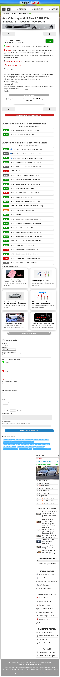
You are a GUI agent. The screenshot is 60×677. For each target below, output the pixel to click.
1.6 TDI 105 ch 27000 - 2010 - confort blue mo (25, 154)
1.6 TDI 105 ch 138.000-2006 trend (20, 210)
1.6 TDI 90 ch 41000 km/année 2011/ (21, 134)
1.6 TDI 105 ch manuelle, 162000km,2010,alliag (24, 258)
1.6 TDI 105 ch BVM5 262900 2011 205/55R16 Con (24, 206)
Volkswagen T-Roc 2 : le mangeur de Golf (50, 547)
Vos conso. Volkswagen (47, 656)
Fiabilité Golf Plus (44, 491)
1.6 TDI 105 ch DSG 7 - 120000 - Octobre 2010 (23, 175)
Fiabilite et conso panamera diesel (25, 446)
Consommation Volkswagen (47, 581)
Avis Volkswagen (43, 585)
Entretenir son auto (45, 632)
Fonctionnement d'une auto (48, 636)
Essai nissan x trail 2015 (25, 449)
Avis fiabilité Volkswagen (47, 652)
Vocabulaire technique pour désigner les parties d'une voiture (14, 303)
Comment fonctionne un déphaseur (22, 439)
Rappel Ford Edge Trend (9, 446)
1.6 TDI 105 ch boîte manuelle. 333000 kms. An (23, 201)
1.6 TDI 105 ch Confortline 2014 (19, 197)
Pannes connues (44, 619)
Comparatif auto (44, 605)
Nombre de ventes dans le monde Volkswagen (48, 541)
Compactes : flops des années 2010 (43, 324)
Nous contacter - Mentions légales (30, 664)
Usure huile (6, 442)
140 (46, 503)
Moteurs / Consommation (47, 488)
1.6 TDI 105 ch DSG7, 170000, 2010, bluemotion (24, 166)
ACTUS (54, 9)
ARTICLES (38, 9)
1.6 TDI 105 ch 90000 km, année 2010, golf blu (23, 223)
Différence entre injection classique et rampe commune (41, 303)
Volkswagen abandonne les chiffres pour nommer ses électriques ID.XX (49, 530)
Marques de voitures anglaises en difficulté (13, 444)
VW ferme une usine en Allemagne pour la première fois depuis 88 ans (50, 514)
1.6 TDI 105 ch (14, 171)
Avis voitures (43, 598)
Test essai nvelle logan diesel (10, 449)
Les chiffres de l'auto (46, 643)
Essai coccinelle (40, 446)
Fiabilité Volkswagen (45, 588)
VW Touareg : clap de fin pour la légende (49, 536)
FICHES (22, 9)
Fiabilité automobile (46, 612)
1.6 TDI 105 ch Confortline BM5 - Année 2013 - (25, 149)
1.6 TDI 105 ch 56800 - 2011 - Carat (20, 228)
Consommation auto (46, 608)
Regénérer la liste (29, 333)
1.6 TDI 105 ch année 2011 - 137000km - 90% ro (24, 130)
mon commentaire (29, 431)
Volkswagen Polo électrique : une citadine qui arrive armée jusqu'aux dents (49, 522)
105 (46, 498)
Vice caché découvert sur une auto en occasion (37, 444)
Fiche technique (43, 483)
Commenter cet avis (29, 95)
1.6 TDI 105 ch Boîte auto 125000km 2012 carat (24, 254)
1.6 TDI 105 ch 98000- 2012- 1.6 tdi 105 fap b (23, 193)
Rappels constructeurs (47, 623)
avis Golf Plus (44, 486)
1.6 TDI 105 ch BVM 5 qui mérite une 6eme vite (24, 180)
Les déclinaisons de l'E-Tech (12, 324)
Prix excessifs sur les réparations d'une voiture (22, 442)
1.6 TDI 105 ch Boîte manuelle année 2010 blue (24, 219)
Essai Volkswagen (44, 578)
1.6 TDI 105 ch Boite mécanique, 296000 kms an (24, 236)
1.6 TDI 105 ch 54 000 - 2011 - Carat (20, 245)
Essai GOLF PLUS (44, 481)
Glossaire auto (44, 639)
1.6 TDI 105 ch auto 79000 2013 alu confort (22, 249)
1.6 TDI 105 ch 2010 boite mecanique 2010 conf (24, 232)
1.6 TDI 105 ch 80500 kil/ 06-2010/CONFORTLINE (26, 158)
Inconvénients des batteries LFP (41, 439)
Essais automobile (45, 601)
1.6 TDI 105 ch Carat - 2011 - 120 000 (21, 188)
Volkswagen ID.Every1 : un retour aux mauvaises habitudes (49, 552)
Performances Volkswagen (47, 574)
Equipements (42, 496)
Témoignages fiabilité (46, 616)
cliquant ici (45, 673)
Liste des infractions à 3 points (13, 280)
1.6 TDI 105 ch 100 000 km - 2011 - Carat (22, 263)
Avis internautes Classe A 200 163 (41, 449)
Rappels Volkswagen (38, 280)
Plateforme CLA (7, 439)
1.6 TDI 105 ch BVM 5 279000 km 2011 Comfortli (24, 184)
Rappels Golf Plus (44, 493)
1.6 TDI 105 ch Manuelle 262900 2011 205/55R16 (24, 241)
